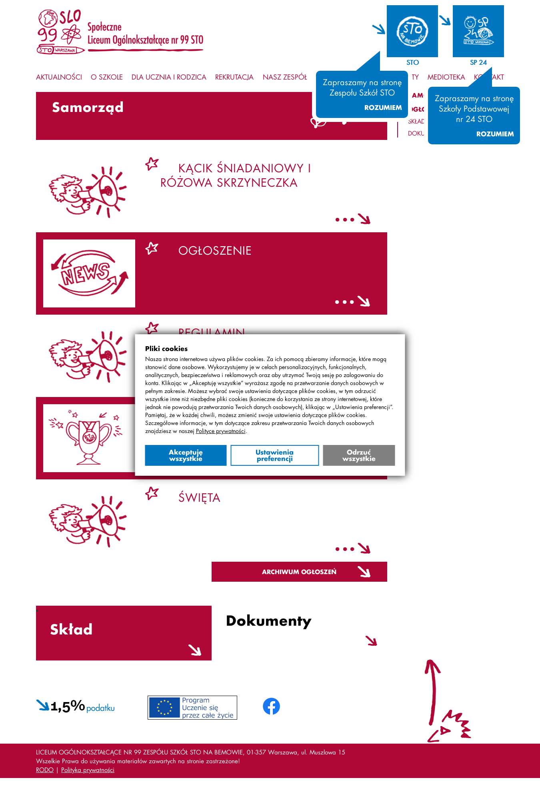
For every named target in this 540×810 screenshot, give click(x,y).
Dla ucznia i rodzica (169, 76)
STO (412, 62)
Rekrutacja (234, 76)
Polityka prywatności (87, 770)
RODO (45, 770)
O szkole (107, 76)
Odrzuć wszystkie (359, 455)
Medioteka (446, 76)
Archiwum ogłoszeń (299, 572)
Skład (416, 121)
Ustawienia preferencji (275, 455)
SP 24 (478, 62)
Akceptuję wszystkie (186, 455)
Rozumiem (383, 108)
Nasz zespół (285, 76)
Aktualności (59, 76)
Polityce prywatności (221, 431)
